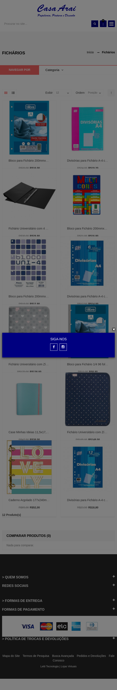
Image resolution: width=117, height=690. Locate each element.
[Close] (113, 329)
